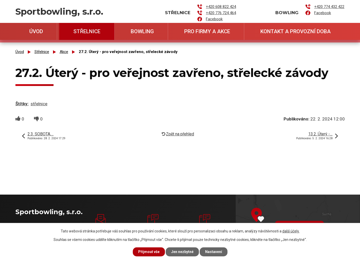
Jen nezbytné (182, 252)
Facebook (214, 19)
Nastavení (213, 252)
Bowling (142, 31)
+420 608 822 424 (221, 6)
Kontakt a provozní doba (295, 31)
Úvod (36, 31)
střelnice (39, 103)
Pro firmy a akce (207, 31)
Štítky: (22, 103)
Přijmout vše (149, 252)
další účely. (291, 231)
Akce (64, 51)
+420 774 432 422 (329, 6)
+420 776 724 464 (221, 13)
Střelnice (86, 31)
